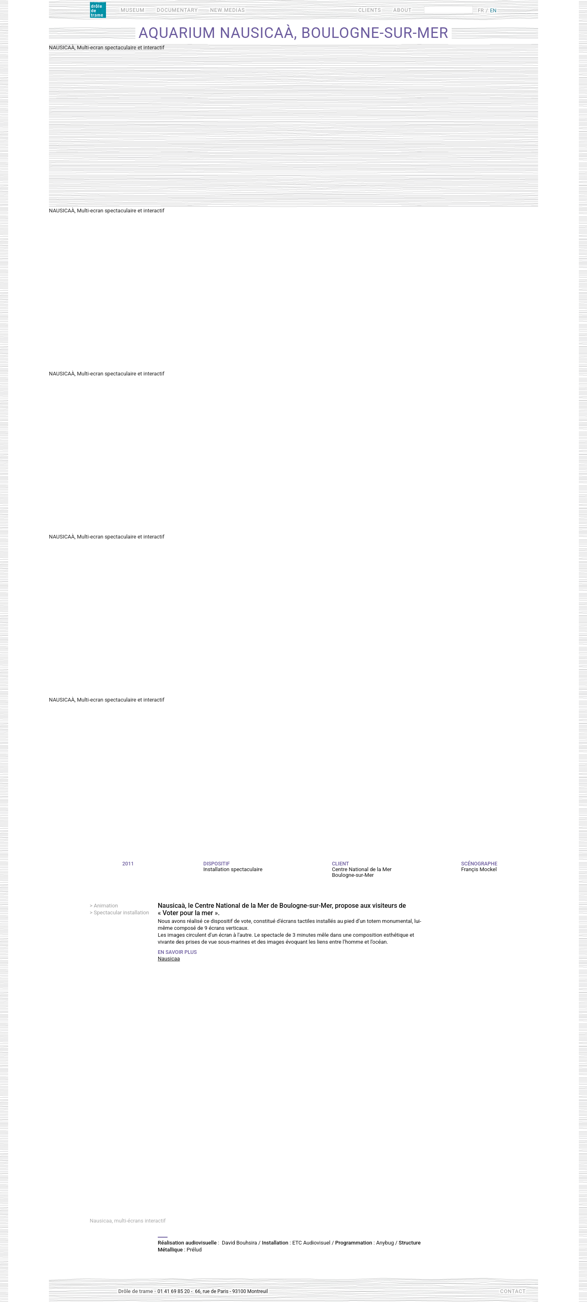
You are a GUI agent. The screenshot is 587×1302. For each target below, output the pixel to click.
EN (493, 10)
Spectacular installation (121, 912)
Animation (106, 906)
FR (481, 10)
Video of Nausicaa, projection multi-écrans (293, 1100)
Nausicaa (169, 959)
